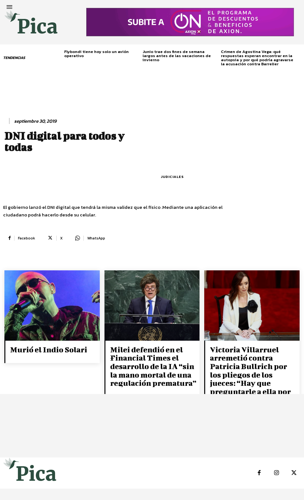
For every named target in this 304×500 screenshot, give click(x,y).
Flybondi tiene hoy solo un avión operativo (96, 54)
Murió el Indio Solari (44, 348)
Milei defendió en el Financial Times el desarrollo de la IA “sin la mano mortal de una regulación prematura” (151, 362)
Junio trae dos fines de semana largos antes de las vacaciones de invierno (177, 56)
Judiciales (172, 177)
